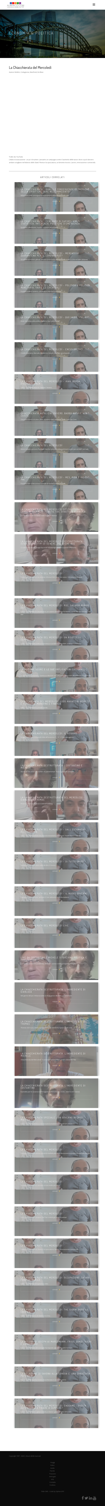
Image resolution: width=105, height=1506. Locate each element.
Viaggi (52, 1462)
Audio (52, 1468)
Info (52, 1479)
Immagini (52, 1476)
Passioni (52, 1474)
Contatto (52, 1482)
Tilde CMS (44, 1491)
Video (52, 1465)
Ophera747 (60, 1491)
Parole (52, 1471)
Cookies (52, 1485)
